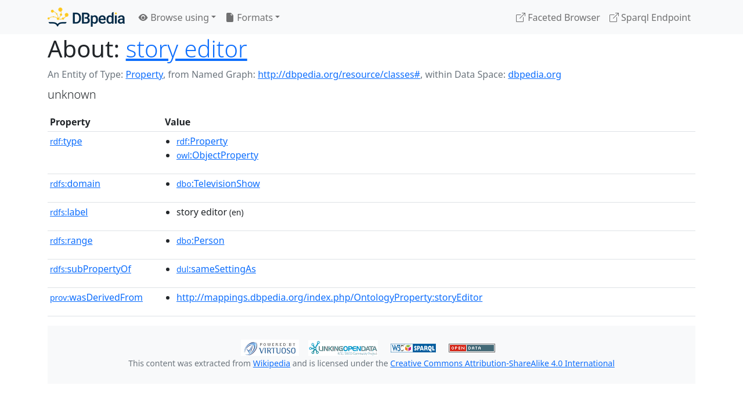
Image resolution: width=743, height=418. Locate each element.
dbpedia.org (534, 74)
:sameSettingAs (216, 268)
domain (75, 183)
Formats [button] (249, 17)
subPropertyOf (90, 268)
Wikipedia (271, 363)
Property (144, 74)
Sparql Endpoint (650, 17)
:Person (200, 240)
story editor (186, 48)
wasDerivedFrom (96, 297)
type (66, 141)
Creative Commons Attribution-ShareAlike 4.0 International (502, 363)
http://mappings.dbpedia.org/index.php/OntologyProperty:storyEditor (329, 297)
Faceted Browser (558, 17)
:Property (202, 141)
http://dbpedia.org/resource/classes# (339, 74)
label (69, 212)
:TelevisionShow (218, 183)
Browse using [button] (174, 17)
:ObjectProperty (217, 155)
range (71, 240)
